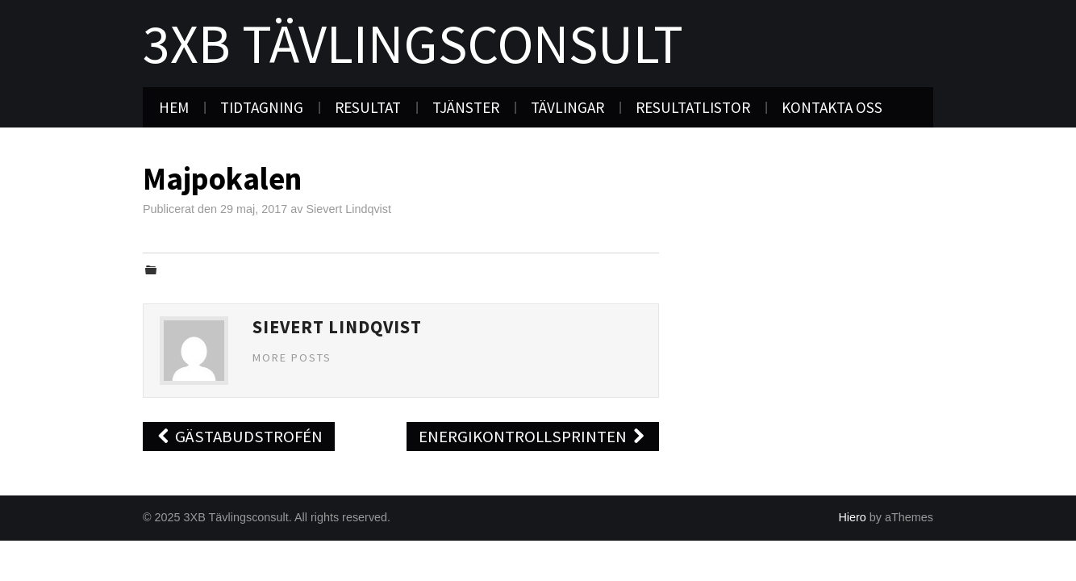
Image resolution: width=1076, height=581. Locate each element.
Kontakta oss (832, 107)
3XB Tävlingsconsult (413, 43)
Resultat (368, 107)
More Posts (292, 357)
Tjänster (465, 107)
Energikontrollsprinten (533, 436)
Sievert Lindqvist (348, 209)
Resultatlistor (693, 107)
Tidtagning (261, 107)
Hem (174, 107)
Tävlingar (567, 107)
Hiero (851, 517)
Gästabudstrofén (239, 436)
